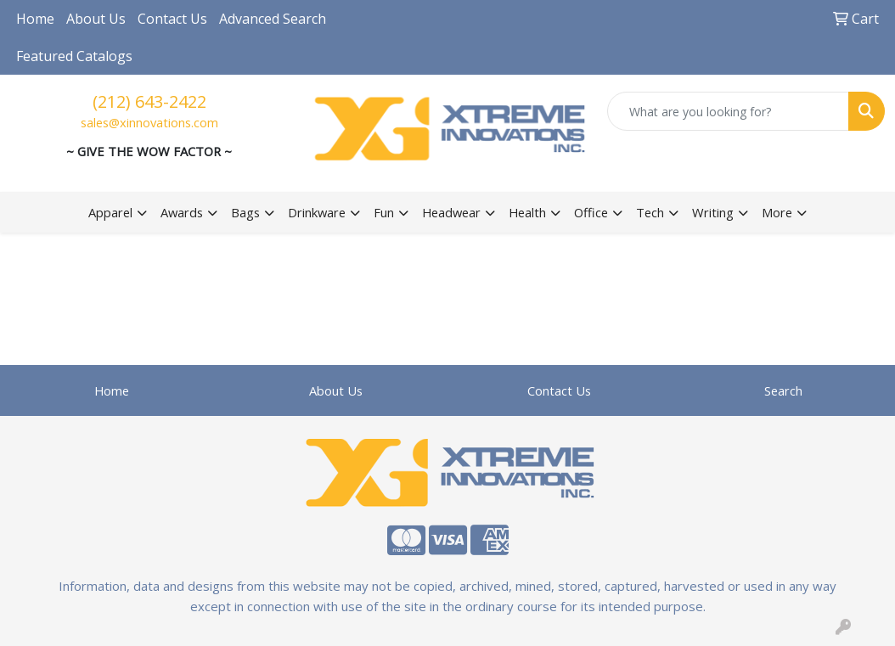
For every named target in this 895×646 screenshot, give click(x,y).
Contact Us (172, 18)
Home (35, 18)
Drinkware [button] (317, 212)
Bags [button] (245, 212)
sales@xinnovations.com (149, 122)
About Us (96, 18)
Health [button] (527, 212)
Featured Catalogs (74, 56)
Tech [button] (650, 212)
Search (783, 390)
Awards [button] (181, 212)
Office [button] (591, 212)
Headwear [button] (451, 212)
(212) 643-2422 (149, 101)
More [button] (777, 212)
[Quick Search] (728, 111)
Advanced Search (272, 18)
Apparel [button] (110, 212)
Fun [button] (384, 212)
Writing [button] (713, 212)
